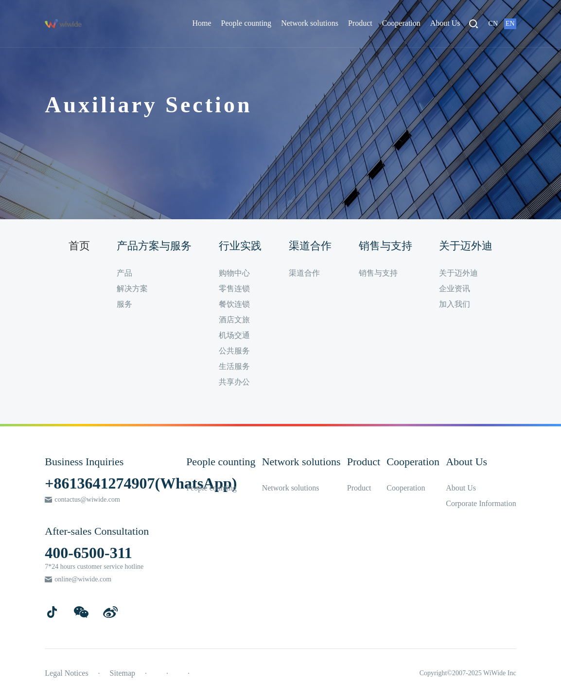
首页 (79, 246)
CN (493, 23)
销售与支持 (378, 273)
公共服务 (234, 351)
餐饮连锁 (234, 304)
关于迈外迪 (458, 273)
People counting (246, 23)
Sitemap (122, 673)
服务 (124, 304)
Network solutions (309, 23)
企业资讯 (454, 288)
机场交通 (234, 335)
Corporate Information (481, 503)
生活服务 (234, 366)
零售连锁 (234, 288)
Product (360, 23)
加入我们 (454, 304)
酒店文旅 (234, 319)
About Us (445, 23)
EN (510, 23)
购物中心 (234, 273)
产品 (124, 273)
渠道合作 (304, 273)
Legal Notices (66, 673)
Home (201, 23)
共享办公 (234, 382)
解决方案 (132, 288)
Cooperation (401, 23)
